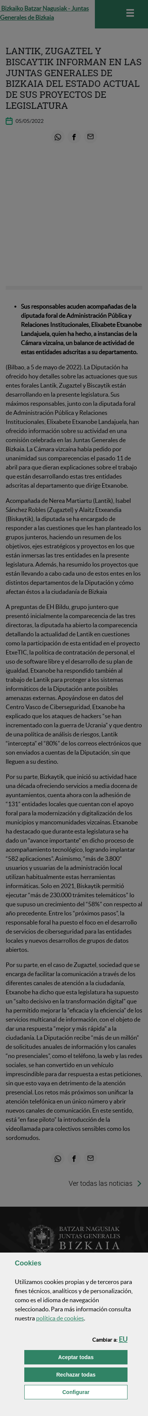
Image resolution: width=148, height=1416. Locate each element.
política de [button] (60, 1318)
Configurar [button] (95, 1391)
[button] (123, 1339)
